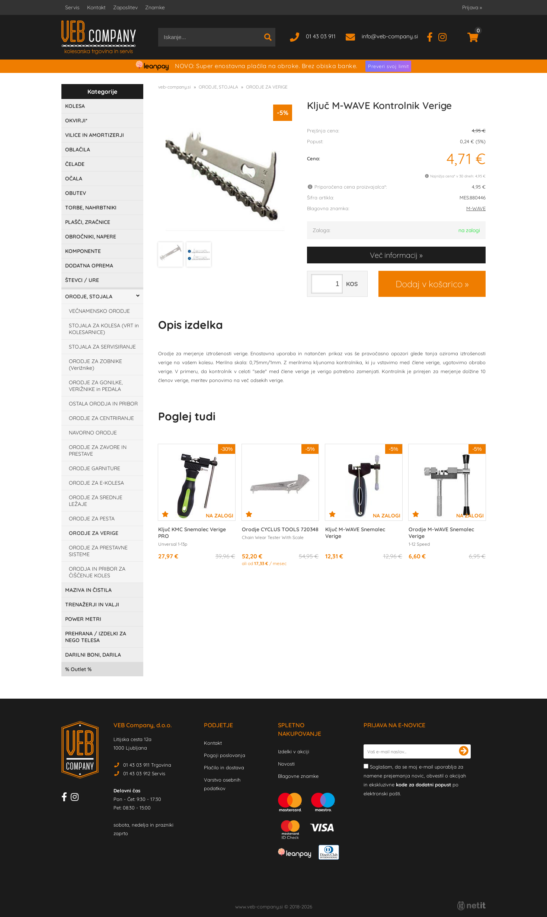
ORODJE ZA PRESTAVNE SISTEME (98, 551)
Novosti (286, 764)
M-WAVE (476, 208)
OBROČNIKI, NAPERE (90, 236)
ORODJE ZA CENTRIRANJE (101, 418)
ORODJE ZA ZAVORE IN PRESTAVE (98, 450)
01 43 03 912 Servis (144, 773)
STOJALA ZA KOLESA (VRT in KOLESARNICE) (104, 329)
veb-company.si (174, 87)
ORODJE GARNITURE (94, 468)
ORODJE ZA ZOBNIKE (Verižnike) (95, 364)
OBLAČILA (77, 149)
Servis (72, 7)
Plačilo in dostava (224, 767)
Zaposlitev (125, 7)
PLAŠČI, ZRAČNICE (87, 222)
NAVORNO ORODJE (93, 432)
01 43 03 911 (321, 36)
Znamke (155, 7)
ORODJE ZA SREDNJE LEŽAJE (95, 500)
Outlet (78, 669)
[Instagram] (445, 36)
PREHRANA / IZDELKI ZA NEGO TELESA (95, 637)
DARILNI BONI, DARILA (93, 654)
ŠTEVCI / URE (82, 280)
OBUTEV (75, 193)
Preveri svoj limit (388, 66)
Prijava (472, 7)
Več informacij (394, 255)
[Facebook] (432, 36)
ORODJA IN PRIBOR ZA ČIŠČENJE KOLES (97, 572)
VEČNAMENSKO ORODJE (99, 311)
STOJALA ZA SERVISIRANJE (102, 346)
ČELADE (74, 164)
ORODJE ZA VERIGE (93, 533)
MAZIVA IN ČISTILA (88, 590)
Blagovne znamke (298, 776)
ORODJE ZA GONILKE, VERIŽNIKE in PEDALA (96, 385)
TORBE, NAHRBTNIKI (90, 207)
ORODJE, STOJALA (88, 296)
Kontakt (96, 7)
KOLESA (75, 106)
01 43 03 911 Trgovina (147, 765)
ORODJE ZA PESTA (92, 518)
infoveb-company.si (390, 36)
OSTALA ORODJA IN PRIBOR (103, 403)
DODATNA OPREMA (89, 265)
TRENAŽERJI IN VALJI (92, 604)
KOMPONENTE (83, 251)
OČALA (73, 178)
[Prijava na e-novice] (464, 751)
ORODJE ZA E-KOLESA (96, 483)
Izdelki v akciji (293, 751)
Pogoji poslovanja (224, 755)
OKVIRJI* (76, 120)
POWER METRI (83, 619)
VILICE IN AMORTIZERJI (94, 135)
